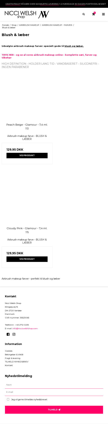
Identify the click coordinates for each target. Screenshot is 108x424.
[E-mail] (54, 392)
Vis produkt (27, 155)
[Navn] (54, 385)
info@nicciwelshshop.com (25, 328)
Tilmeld (53, 409)
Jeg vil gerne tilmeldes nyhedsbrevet (29, 399)
